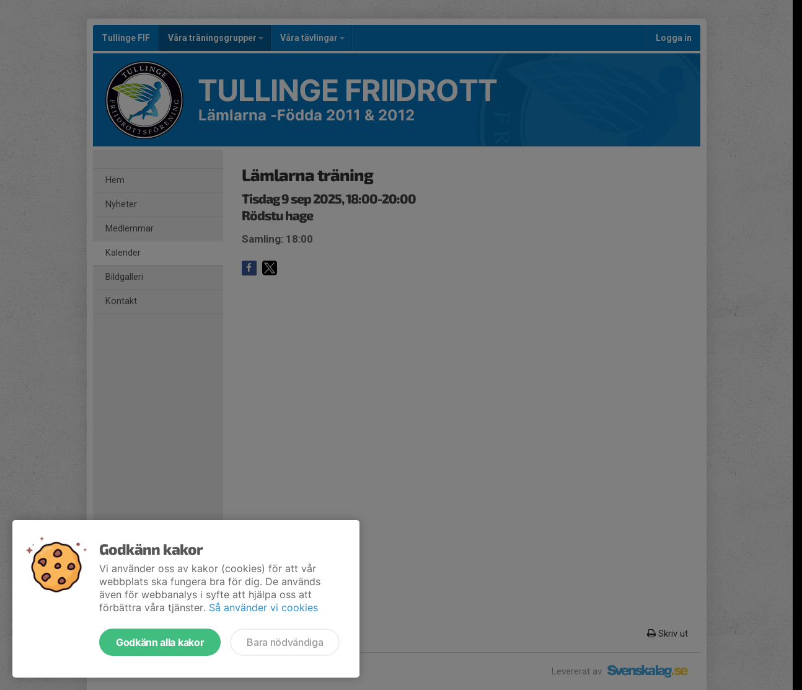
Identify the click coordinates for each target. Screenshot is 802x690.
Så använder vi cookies (263, 607)
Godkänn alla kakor (160, 642)
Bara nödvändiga (285, 642)
